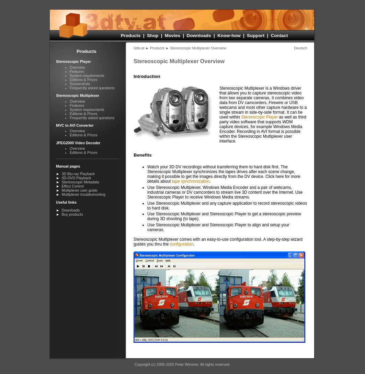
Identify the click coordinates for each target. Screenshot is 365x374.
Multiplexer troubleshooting (83, 194)
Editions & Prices (84, 80)
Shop (152, 35)
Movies (172, 35)
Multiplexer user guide (79, 190)
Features (77, 71)
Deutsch (300, 48)
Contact (279, 35)
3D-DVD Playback (76, 178)
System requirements (87, 75)
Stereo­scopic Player (259, 117)
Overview (77, 67)
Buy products (72, 214)
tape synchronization (190, 181)
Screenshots (80, 84)
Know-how (228, 35)
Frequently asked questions (92, 88)
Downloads (199, 35)
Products (131, 35)
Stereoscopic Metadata (80, 182)
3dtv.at (139, 48)
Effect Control (72, 186)
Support (255, 35)
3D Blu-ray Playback (78, 174)
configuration (181, 244)
